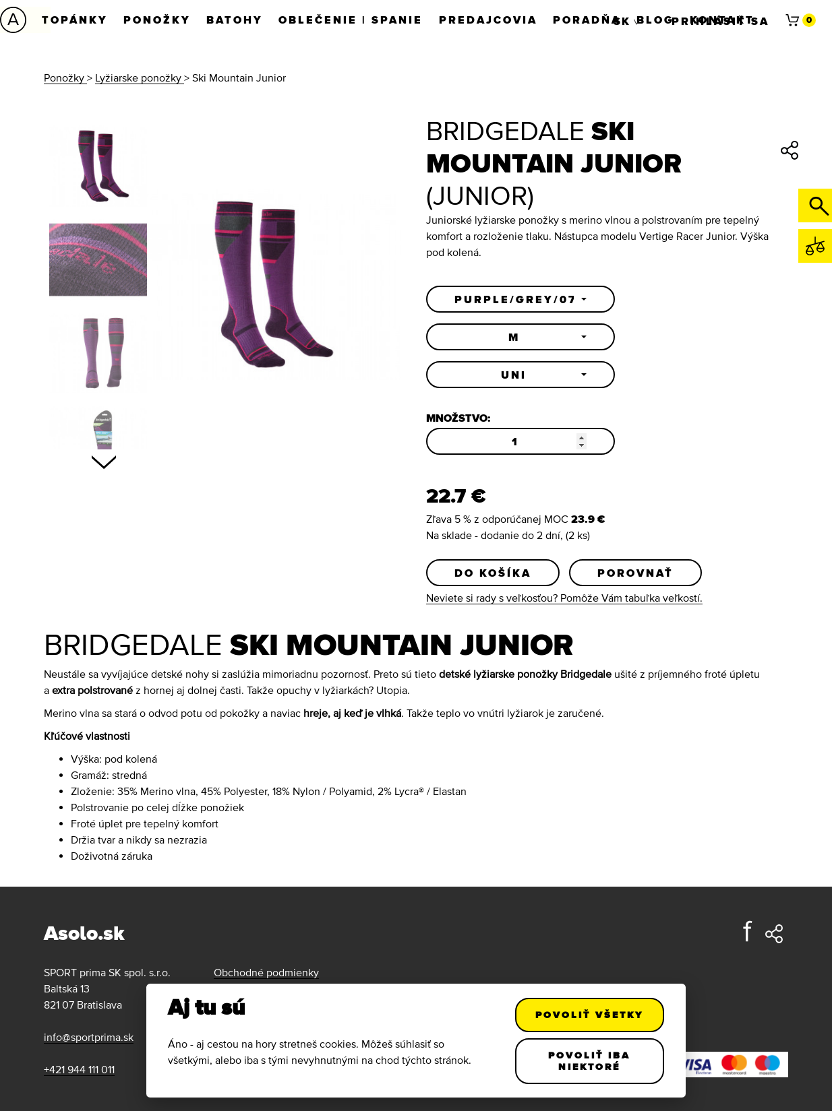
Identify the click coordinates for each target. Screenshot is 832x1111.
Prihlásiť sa (720, 19)
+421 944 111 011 (79, 1069)
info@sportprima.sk (88, 1037)
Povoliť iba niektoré (590, 1061)
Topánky (75, 19)
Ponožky (157, 19)
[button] (520, 299)
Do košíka (492, 573)
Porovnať (635, 573)
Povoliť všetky (590, 1014)
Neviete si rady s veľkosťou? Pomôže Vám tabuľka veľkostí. (564, 598)
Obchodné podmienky (266, 972)
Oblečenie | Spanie (352, 19)
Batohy (236, 19)
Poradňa (590, 19)
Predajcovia (490, 19)
